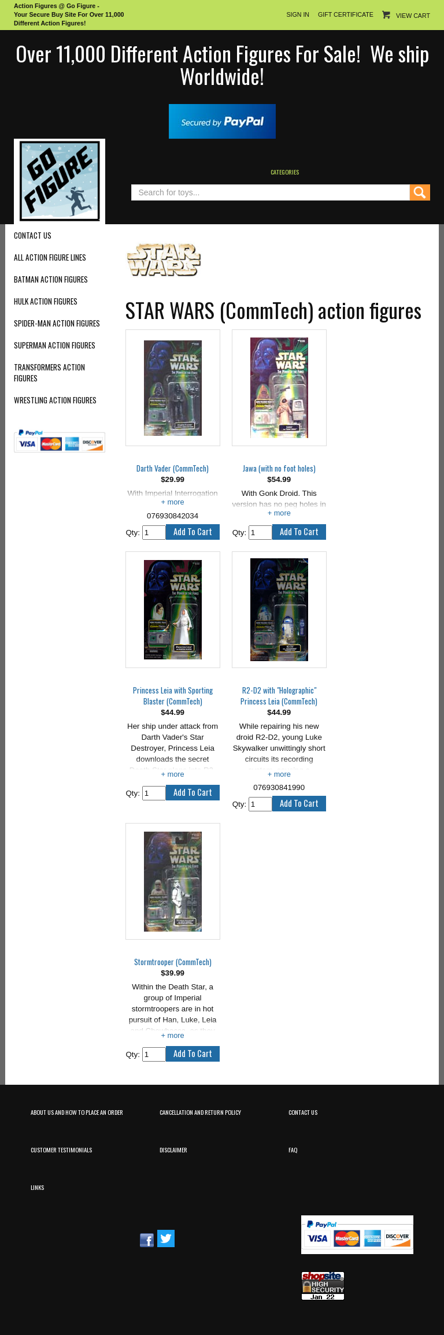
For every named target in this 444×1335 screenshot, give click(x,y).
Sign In (297, 14)
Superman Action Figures (54, 345)
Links (37, 1187)
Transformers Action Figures (49, 373)
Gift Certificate (345, 14)
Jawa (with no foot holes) (279, 468)
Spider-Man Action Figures (57, 323)
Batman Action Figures (51, 279)
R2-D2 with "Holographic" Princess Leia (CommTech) (278, 696)
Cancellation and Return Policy (200, 1112)
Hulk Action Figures (45, 301)
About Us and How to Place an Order (77, 1112)
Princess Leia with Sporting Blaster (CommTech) (173, 696)
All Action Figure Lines (50, 257)
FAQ (292, 1149)
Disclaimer (173, 1149)
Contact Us (32, 235)
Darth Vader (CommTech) (172, 468)
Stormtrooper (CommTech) (173, 961)
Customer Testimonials (61, 1149)
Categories (285, 171)
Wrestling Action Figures (55, 400)
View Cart (413, 15)
